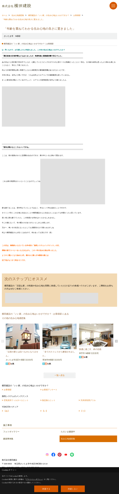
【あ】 (7, 411)
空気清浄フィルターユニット (16, 400)
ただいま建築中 (68, 432)
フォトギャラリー (11, 432)
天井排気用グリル (88, 400)
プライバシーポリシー (34, 479)
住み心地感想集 (68, 439)
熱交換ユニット (48, 400)
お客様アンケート (49, 390)
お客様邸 (7, 390)
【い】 (45, 411)
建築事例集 (8, 439)
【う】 (83, 411)
